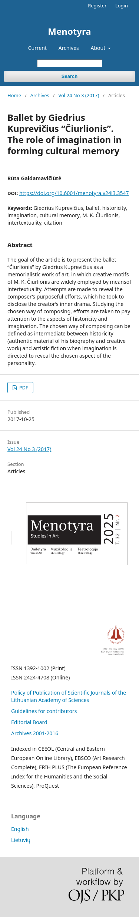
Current (37, 47)
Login (121, 5)
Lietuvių (20, 839)
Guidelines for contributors (44, 711)
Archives (69, 47)
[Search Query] (69, 63)
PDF (23, 387)
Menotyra (69, 31)
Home (14, 95)
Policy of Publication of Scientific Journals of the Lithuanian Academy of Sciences (68, 696)
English (20, 828)
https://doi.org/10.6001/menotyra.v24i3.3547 (74, 193)
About (98, 47)
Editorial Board (29, 722)
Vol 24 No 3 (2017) (78, 95)
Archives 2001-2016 (34, 733)
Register (97, 5)
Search (69, 76)
